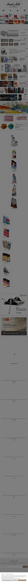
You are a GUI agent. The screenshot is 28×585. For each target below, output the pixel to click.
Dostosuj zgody (15, 580)
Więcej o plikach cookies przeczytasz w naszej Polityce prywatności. (10, 578)
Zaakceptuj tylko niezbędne (6, 580)
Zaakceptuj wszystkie (22, 580)
